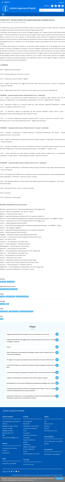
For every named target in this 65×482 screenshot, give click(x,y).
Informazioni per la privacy (9, 452)
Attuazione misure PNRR (9, 467)
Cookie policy (6, 456)
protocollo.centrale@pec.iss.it (10, 441)
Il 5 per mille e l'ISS (28, 468)
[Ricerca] (49, 10)
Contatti (4, 454)
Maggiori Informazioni (39, 480)
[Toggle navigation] (3, 14)
